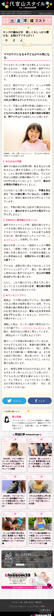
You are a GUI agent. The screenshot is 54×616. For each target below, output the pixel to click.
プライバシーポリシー (17, 606)
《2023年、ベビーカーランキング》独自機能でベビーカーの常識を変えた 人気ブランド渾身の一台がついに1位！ (13, 501)
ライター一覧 (17, 602)
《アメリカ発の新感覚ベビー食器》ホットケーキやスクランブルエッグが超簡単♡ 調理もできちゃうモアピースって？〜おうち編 (39, 538)
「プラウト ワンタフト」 (34, 328)
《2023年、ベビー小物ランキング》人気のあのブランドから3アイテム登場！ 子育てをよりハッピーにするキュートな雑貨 (13, 464)
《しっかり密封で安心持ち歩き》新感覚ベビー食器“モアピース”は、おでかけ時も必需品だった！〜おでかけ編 (13, 538)
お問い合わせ (29, 602)
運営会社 (38, 602)
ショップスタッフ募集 (36, 606)
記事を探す (45, 610)
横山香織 (16, 417)
